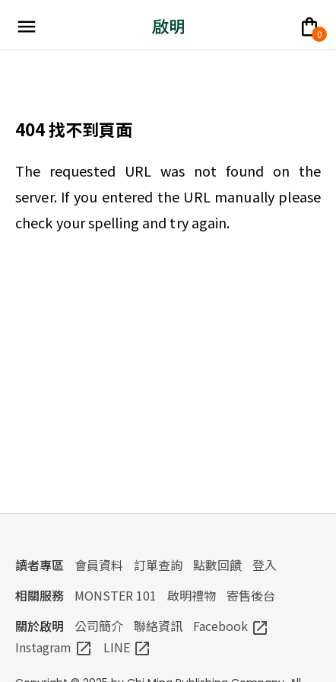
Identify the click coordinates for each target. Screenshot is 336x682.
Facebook (231, 626)
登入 (264, 565)
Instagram (54, 647)
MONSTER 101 (115, 595)
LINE (127, 647)
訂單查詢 (158, 565)
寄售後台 (251, 595)
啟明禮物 (191, 595)
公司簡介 (98, 626)
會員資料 (98, 565)
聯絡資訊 (158, 626)
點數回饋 (217, 565)
